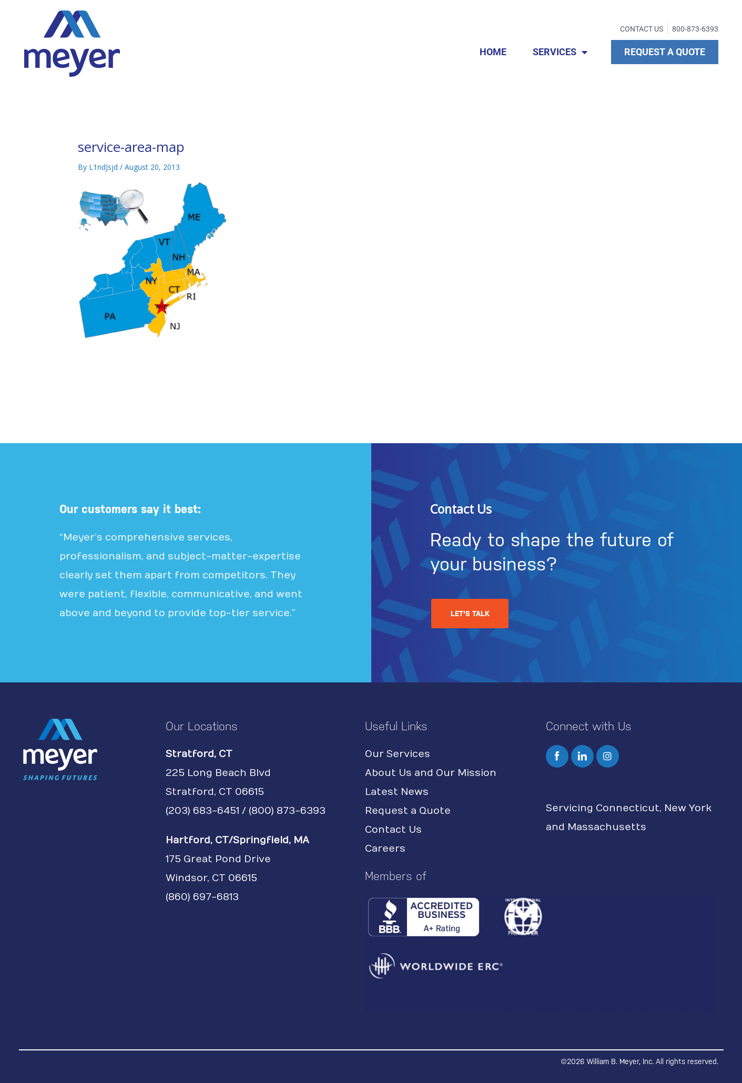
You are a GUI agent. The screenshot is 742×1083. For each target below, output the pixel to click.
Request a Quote (408, 810)
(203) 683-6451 (202, 810)
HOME (493, 51)
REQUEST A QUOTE (664, 51)
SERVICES (560, 52)
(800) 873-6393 (287, 810)
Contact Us (393, 829)
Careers (385, 848)
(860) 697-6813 (202, 897)
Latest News (397, 792)
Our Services (397, 754)
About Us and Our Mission (430, 773)
